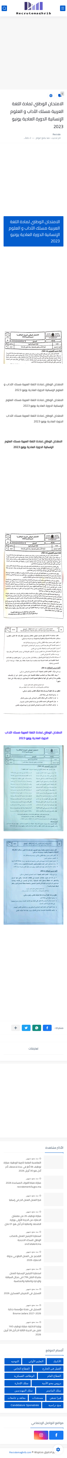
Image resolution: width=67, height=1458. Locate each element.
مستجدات (37, 1397)
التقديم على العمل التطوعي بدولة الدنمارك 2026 (24, 1258)
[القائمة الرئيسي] (62, 8)
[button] (47, 1028)
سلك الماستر (53, 1390)
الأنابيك (57, 1361)
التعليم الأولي (36, 1361)
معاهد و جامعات (16, 1397)
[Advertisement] (33, 53)
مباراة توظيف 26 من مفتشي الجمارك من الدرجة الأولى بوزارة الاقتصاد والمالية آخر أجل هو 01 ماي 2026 (22, 1220)
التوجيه (15, 1361)
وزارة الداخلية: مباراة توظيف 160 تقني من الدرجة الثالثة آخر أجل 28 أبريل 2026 (22, 1330)
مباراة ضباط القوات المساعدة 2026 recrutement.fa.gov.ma (23, 1185)
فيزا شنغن (55, 1397)
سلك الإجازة (21, 1383)
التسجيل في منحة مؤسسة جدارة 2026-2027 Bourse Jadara (24, 1311)
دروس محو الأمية (51, 1383)
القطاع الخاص (22, 1368)
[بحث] (4, 8)
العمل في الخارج (51, 1368)
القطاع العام (54, 1375)
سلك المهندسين (23, 1390)
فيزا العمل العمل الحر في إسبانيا (25, 1200)
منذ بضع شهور (32, 1158)
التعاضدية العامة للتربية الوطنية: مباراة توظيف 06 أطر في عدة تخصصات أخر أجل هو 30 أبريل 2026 (22, 1167)
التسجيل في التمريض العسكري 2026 (22, 1293)
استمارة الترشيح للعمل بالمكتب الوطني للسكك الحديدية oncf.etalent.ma (25, 1240)
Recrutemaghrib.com (20, 1452)
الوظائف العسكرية (24, 1375)
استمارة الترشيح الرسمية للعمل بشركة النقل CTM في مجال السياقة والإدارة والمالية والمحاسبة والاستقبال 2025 (23, 1277)
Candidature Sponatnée (25, 1405)
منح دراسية (54, 1405)
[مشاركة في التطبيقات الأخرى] (15, 1028)
